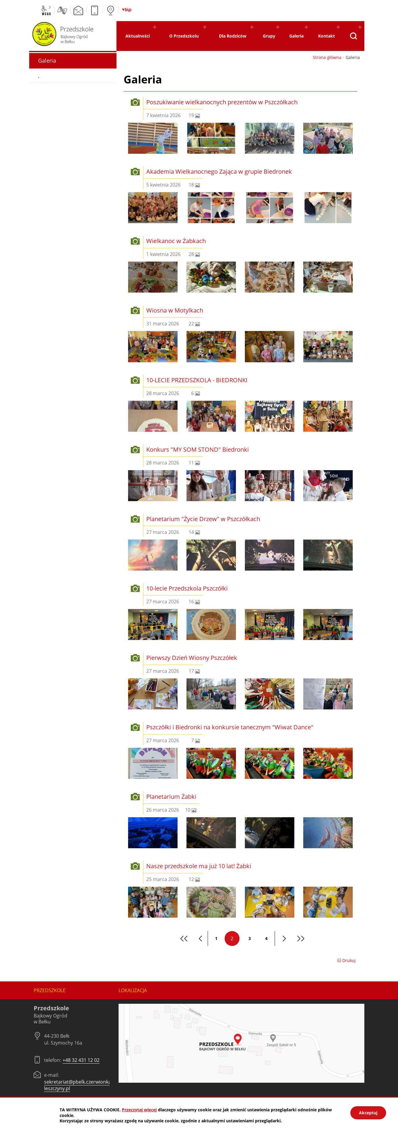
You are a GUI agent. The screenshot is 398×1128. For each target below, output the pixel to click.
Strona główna (327, 57)
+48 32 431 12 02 (81, 1060)
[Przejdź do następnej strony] (283, 938)
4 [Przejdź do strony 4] (266, 938)
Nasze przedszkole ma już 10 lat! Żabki (198, 866)
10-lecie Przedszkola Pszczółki (187, 588)
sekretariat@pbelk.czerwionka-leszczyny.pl (78, 1085)
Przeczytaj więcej (139, 1110)
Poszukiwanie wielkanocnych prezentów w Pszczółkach (222, 102)
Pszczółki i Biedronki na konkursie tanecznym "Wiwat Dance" (229, 727)
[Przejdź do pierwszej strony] (183, 938)
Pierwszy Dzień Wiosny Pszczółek (191, 658)
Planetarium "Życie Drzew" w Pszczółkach (203, 519)
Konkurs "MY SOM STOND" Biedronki (197, 449)
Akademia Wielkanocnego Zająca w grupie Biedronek (219, 171)
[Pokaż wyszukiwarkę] (353, 36)
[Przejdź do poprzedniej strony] (199, 938)
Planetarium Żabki (171, 797)
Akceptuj (368, 1112)
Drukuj (346, 960)
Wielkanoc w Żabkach (176, 241)
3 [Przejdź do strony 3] (249, 938)
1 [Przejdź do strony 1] (216, 938)
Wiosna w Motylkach (174, 310)
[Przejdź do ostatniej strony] (299, 938)
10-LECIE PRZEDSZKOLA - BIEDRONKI (197, 380)
